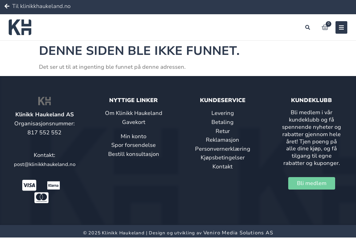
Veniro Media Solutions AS (238, 232)
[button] (308, 27)
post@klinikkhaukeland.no (44, 164)
